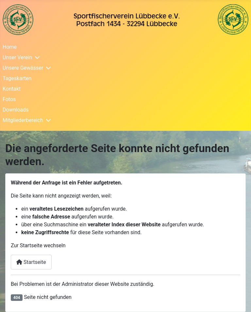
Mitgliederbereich (23, 120)
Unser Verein (17, 57)
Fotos (9, 99)
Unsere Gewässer (23, 68)
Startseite (31, 262)
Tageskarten (17, 78)
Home (10, 47)
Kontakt (12, 89)
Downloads (15, 110)
